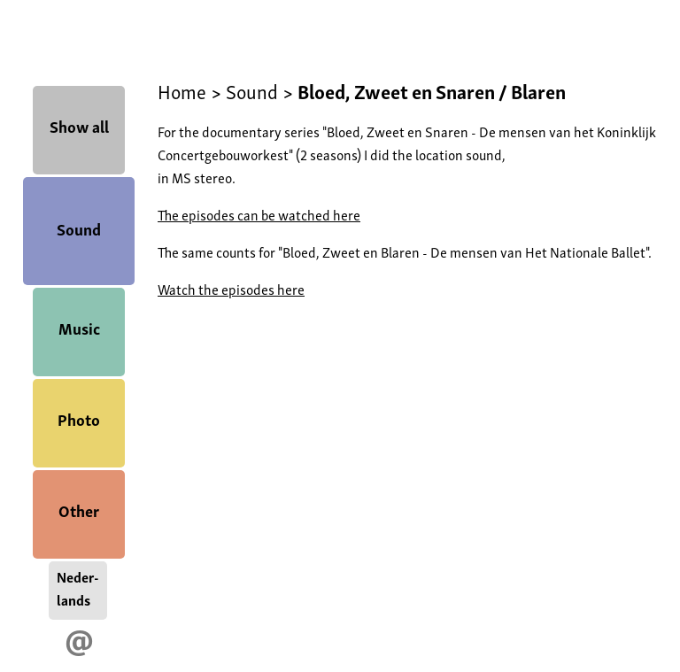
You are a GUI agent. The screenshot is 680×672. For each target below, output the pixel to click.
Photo (79, 418)
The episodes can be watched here (259, 214)
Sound (79, 228)
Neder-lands (78, 588)
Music (79, 327)
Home (182, 90)
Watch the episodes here (231, 288)
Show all (79, 125)
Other (78, 509)
